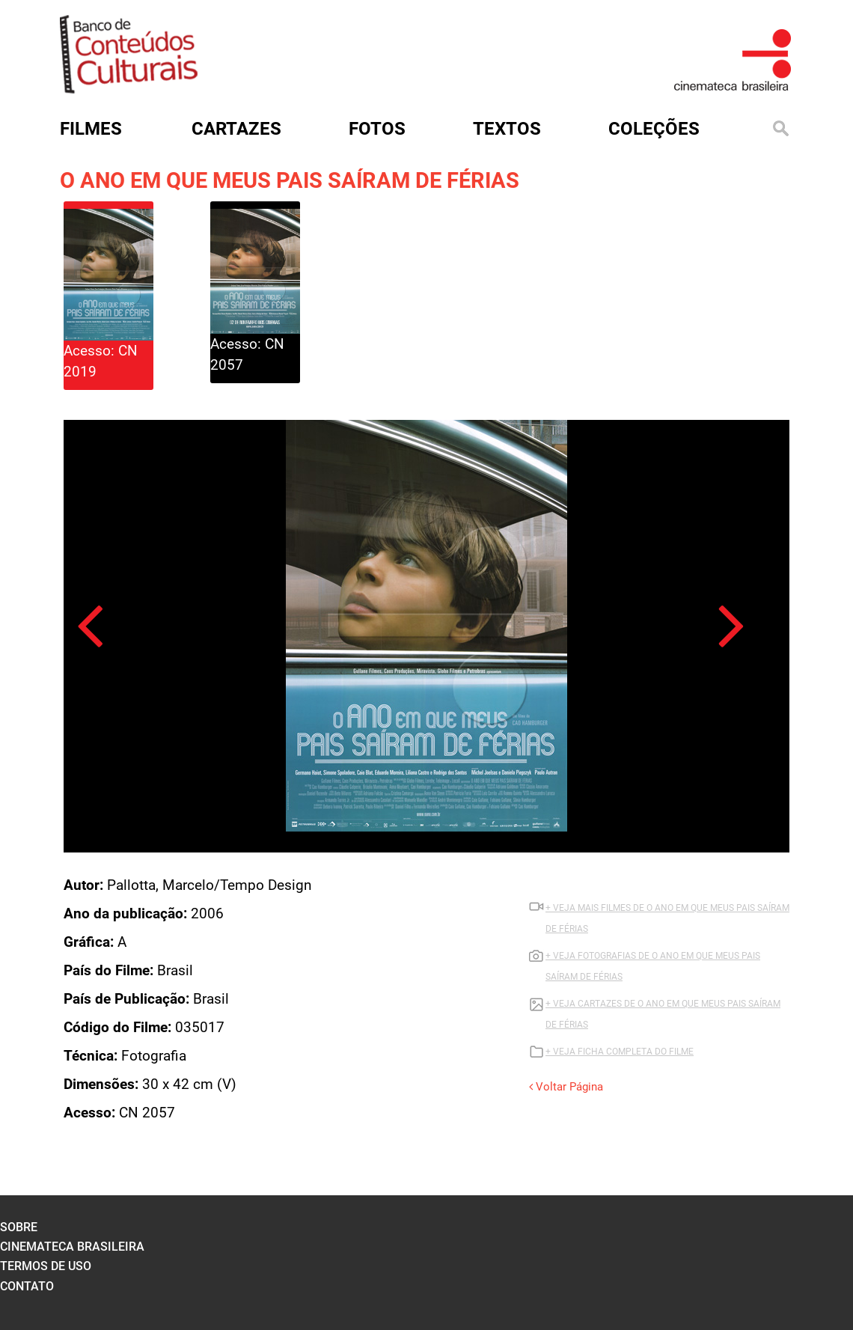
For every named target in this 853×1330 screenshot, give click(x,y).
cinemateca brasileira (72, 1246)
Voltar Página (566, 1086)
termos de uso (45, 1266)
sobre (18, 1227)
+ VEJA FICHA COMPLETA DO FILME (619, 1051)
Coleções (654, 128)
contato (27, 1286)
